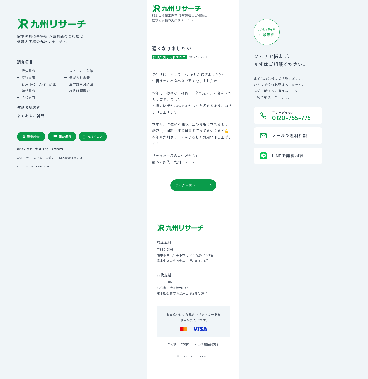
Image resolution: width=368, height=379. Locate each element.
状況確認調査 (79, 90)
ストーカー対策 (81, 70)
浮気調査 (28, 70)
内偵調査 (28, 97)
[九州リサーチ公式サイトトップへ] (180, 227)
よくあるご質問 (30, 116)
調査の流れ (25, 148)
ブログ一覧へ (185, 185)
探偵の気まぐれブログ (169, 57)
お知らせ (23, 157)
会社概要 (41, 148)
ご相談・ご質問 (44, 157)
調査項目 (25, 62)
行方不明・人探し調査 (39, 84)
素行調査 (28, 77)
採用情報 (56, 148)
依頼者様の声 (29, 107)
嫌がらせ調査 (79, 77)
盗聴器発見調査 (81, 84)
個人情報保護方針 (71, 157)
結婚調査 (28, 90)
